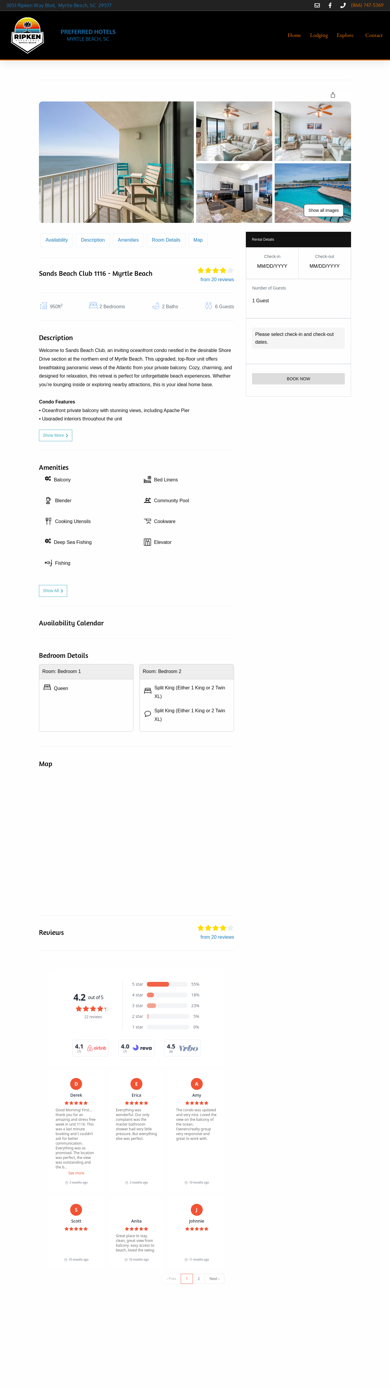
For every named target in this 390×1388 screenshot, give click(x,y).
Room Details (166, 239)
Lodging (319, 35)
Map (198, 239)
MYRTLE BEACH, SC (88, 39)
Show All (53, 590)
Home (294, 35)
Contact (374, 35)
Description (93, 239)
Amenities (128, 239)
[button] (346, 35)
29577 (104, 5)
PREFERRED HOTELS (88, 31)
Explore (345, 35)
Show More (55, 435)
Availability (56, 239)
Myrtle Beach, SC (78, 5)
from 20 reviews (217, 279)
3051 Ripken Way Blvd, (32, 5)
